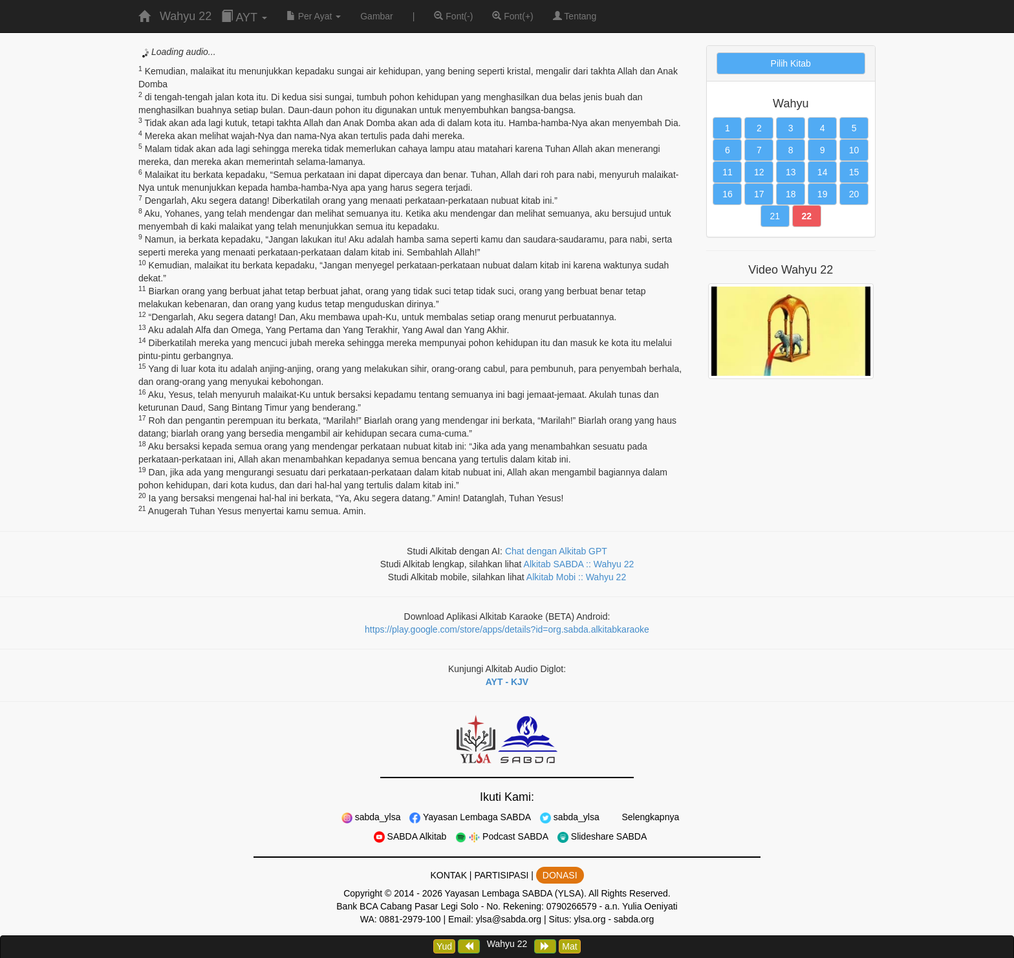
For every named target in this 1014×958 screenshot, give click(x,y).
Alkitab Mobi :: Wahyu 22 (576, 577)
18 (791, 194)
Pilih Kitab (791, 63)
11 (727, 172)
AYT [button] (243, 17)
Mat (569, 946)
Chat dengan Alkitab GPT (556, 551)
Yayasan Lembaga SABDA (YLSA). (516, 893)
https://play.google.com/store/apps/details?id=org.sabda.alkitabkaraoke (507, 629)
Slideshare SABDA (602, 836)
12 (759, 172)
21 (775, 216)
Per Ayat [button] (313, 16)
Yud (444, 946)
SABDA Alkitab (410, 836)
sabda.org (634, 919)
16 (727, 194)
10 (854, 150)
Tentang (574, 16)
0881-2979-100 (410, 919)
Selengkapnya (650, 817)
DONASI (560, 875)
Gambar (376, 16)
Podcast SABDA (501, 836)
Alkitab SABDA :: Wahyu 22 (579, 564)
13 (791, 172)
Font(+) (512, 16)
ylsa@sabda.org (508, 919)
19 (822, 194)
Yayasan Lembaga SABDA (470, 817)
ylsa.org (589, 919)
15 (854, 172)
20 (854, 194)
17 (759, 194)
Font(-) (453, 16)
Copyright (362, 893)
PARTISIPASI (501, 875)
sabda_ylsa (371, 817)
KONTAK (448, 875)
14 (822, 172)
